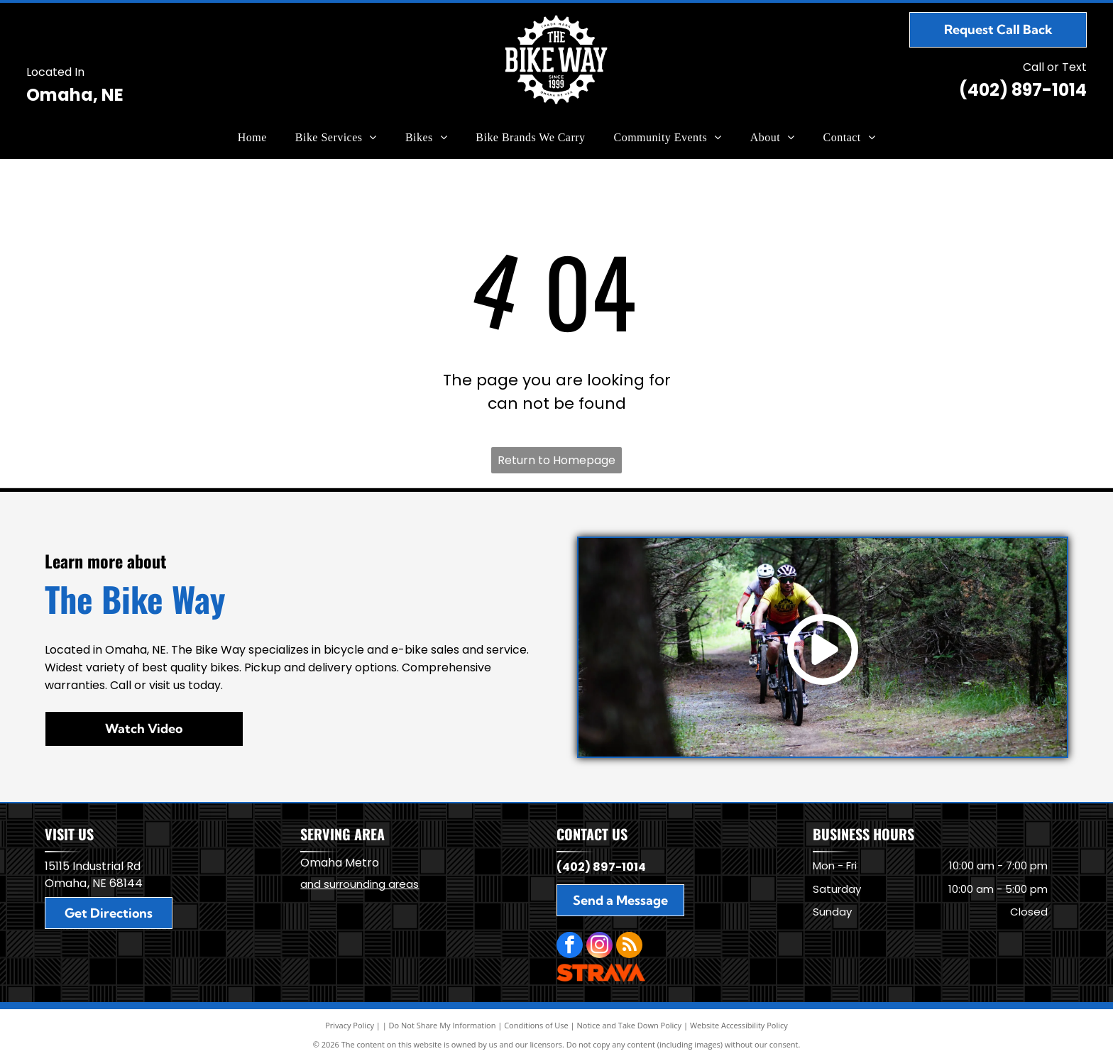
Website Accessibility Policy (739, 1025)
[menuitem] (252, 138)
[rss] (629, 947)
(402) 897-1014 (1023, 89)
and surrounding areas (359, 883)
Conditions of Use (536, 1025)
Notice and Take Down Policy (629, 1025)
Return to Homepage (556, 460)
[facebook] (569, 947)
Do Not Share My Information (442, 1025)
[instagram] (599, 947)
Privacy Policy (349, 1025)
